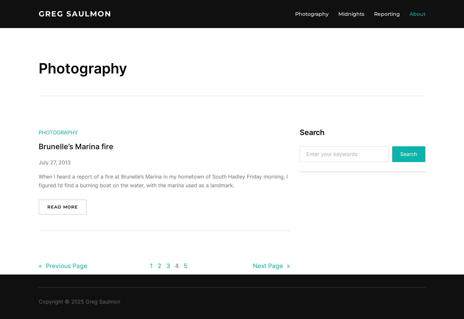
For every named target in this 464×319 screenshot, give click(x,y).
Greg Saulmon (75, 13)
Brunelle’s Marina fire (76, 146)
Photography (58, 133)
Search (408, 154)
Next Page (271, 266)
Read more (62, 206)
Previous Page (63, 266)
